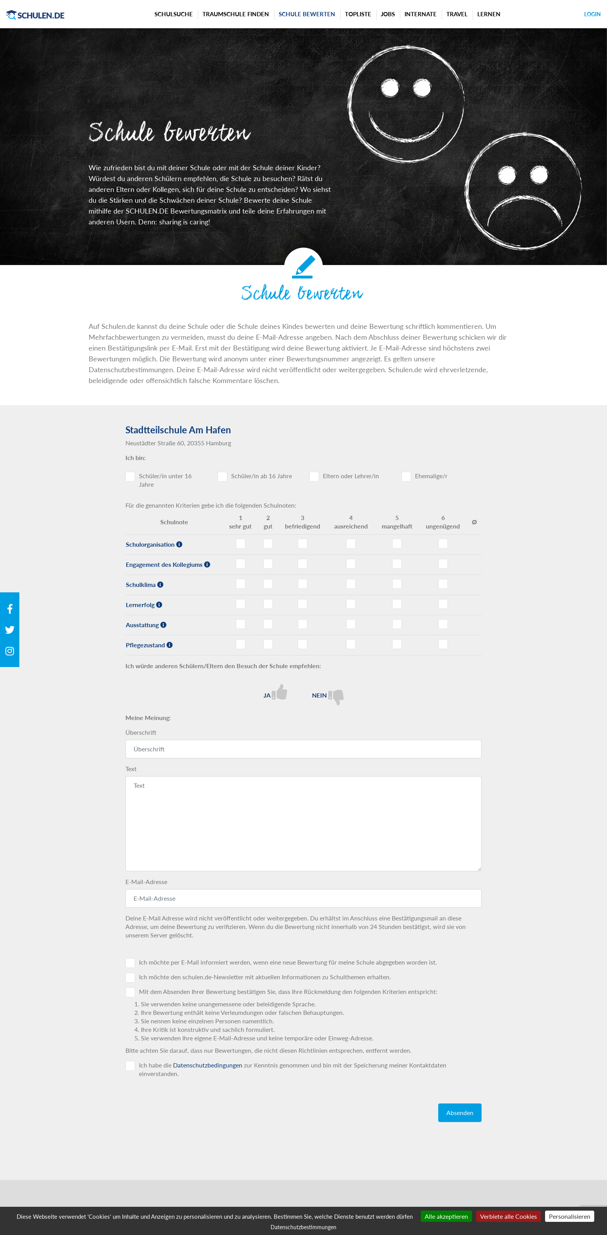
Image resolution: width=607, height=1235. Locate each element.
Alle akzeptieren (446, 1216)
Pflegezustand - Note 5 (397, 644)
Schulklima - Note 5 (397, 584)
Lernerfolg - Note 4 (351, 604)
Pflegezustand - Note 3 (302, 644)
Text (131, 768)
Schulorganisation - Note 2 (268, 544)
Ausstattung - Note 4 (351, 624)
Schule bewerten (307, 13)
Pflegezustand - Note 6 (443, 644)
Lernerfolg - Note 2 (268, 604)
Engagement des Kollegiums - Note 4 (351, 564)
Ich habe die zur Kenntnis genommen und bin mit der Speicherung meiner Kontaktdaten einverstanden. (292, 1069)
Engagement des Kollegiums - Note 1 (240, 564)
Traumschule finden (235, 13)
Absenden (459, 1112)
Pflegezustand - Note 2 (268, 644)
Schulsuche (173, 13)
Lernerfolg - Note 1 (240, 604)
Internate (421, 13)
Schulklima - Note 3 (302, 584)
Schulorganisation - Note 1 (240, 544)
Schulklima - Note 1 (240, 584)
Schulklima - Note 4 (351, 584)
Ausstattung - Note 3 (302, 624)
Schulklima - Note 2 (268, 584)
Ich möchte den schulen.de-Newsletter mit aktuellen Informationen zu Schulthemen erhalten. (265, 976)
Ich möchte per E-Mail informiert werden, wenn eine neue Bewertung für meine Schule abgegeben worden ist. (288, 962)
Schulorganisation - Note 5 (397, 544)
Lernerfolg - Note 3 (302, 604)
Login (592, 14)
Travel (457, 13)
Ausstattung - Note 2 (268, 624)
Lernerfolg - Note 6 (443, 604)
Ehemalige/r (431, 475)
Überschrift (140, 732)
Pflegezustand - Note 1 (240, 644)
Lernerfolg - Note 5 (397, 604)
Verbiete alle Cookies (508, 1216)
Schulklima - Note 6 (443, 584)
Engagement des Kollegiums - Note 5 (397, 564)
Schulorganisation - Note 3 (302, 544)
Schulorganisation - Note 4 (351, 544)
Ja (275, 692)
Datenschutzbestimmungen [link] (303, 1227)
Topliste (358, 13)
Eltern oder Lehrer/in (351, 475)
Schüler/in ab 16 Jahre (261, 475)
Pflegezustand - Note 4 (351, 644)
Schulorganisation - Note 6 (443, 544)
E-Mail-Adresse (146, 881)
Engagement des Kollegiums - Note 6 (443, 564)
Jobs (388, 13)
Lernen (489, 13)
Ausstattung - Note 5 (397, 624)
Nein (328, 695)
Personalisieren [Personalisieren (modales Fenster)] (569, 1216)
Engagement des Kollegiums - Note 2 (268, 564)
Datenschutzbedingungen (207, 1065)
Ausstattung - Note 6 (443, 624)
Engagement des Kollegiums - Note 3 (302, 564)
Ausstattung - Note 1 (240, 624)
